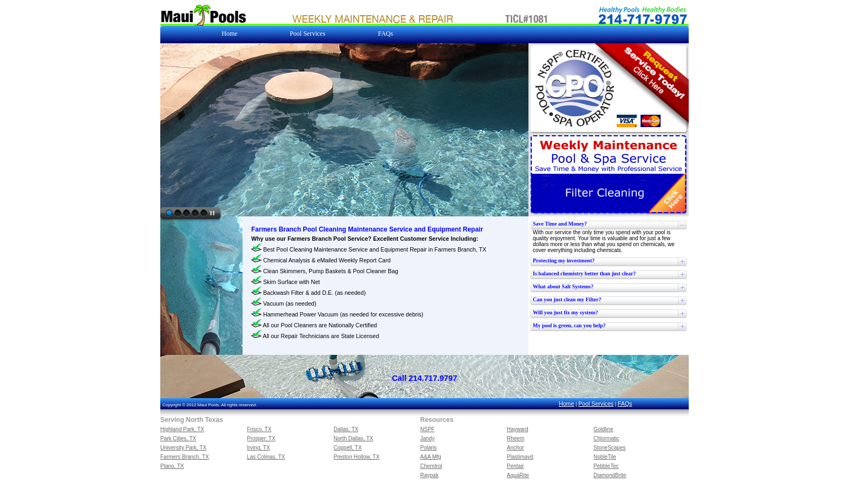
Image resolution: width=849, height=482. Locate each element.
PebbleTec (606, 466)
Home (566, 403)
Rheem (515, 438)
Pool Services (595, 403)
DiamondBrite (609, 475)
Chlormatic (606, 438)
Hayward (517, 429)
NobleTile (604, 457)
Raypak (429, 475)
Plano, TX (172, 466)
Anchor (515, 448)
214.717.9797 (433, 378)
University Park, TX (183, 448)
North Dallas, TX (353, 438)
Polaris (428, 448)
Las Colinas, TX (266, 457)
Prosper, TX (261, 438)
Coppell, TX (348, 448)
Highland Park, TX (182, 429)
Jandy (427, 438)
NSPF (427, 429)
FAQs (625, 403)
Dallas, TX (346, 429)
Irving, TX (258, 448)
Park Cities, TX (178, 438)
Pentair (515, 466)
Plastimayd (520, 457)
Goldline (603, 429)
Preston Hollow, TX (357, 457)
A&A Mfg (430, 457)
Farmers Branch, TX (184, 457)
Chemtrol (431, 466)
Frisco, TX (259, 429)
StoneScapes (609, 448)
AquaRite (518, 475)
